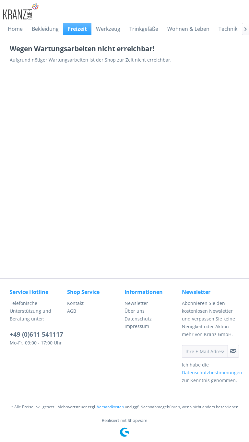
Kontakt (75, 303)
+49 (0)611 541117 (36, 334)
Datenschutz (138, 319)
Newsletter (136, 303)
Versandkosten (110, 407)
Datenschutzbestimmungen (212, 372)
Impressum (136, 326)
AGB (71, 311)
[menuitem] (15, 29)
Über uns (134, 311)
